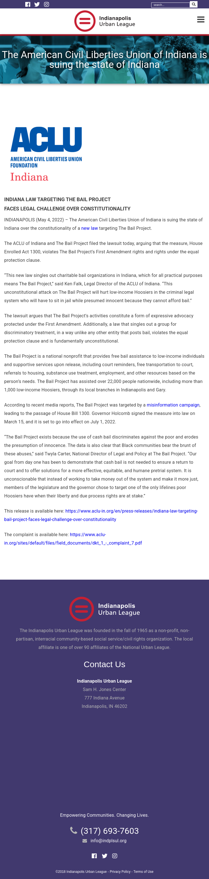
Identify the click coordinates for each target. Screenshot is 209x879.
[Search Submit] (193, 4)
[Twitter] (38, 4)
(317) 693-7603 (110, 831)
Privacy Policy (120, 872)
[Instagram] (46, 4)
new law (89, 228)
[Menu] (201, 20)
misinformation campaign (173, 405)
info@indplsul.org (109, 840)
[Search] (170, 5)
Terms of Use (143, 872)
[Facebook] (28, 4)
